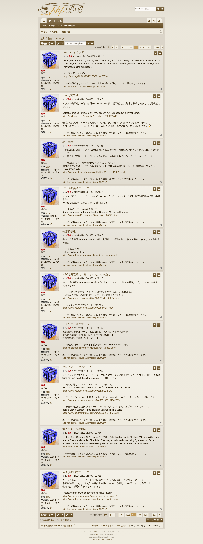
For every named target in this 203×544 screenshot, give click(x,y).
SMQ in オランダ (74, 52)
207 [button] (157, 47)
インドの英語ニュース (75, 188)
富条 (43, 70)
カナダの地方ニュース (75, 472)
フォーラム (78, 21)
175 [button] (148, 47)
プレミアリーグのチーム (77, 367)
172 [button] (130, 47)
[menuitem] (149, 20)
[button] (108, 47)
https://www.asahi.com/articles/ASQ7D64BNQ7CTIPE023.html (93, 172)
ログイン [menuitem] (154, 21)
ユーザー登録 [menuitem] (160, 21)
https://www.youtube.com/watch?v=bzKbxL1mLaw (87, 391)
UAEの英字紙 (70, 95)
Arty (96, 534)
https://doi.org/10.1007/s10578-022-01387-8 (86, 76)
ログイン (55, 25)
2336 (48, 77)
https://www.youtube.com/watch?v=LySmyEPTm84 (87, 308)
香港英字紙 (69, 231)
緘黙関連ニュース (52, 39)
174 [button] (142, 47)
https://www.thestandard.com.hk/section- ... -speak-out (89, 255)
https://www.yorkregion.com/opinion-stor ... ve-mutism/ (89, 496)
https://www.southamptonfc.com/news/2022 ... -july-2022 (90, 413)
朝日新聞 (67, 142)
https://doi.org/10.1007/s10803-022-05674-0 (84, 446)
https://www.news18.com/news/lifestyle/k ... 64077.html (89, 215)
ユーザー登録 (69, 25)
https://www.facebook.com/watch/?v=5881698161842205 (91, 400)
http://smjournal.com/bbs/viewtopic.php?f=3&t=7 (86, 86)
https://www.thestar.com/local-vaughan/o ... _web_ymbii (90, 499)
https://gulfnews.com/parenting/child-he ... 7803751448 (89, 116)
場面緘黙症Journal (57, 21)
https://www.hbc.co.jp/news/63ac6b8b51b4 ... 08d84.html (90, 298)
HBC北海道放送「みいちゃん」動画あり (86, 274)
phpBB (94, 532)
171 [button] (124, 47)
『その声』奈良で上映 (75, 324)
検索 (45, 25)
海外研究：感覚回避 (74, 429)
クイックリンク (44, 21)
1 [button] (116, 47)
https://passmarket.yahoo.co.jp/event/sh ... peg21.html (89, 348)
